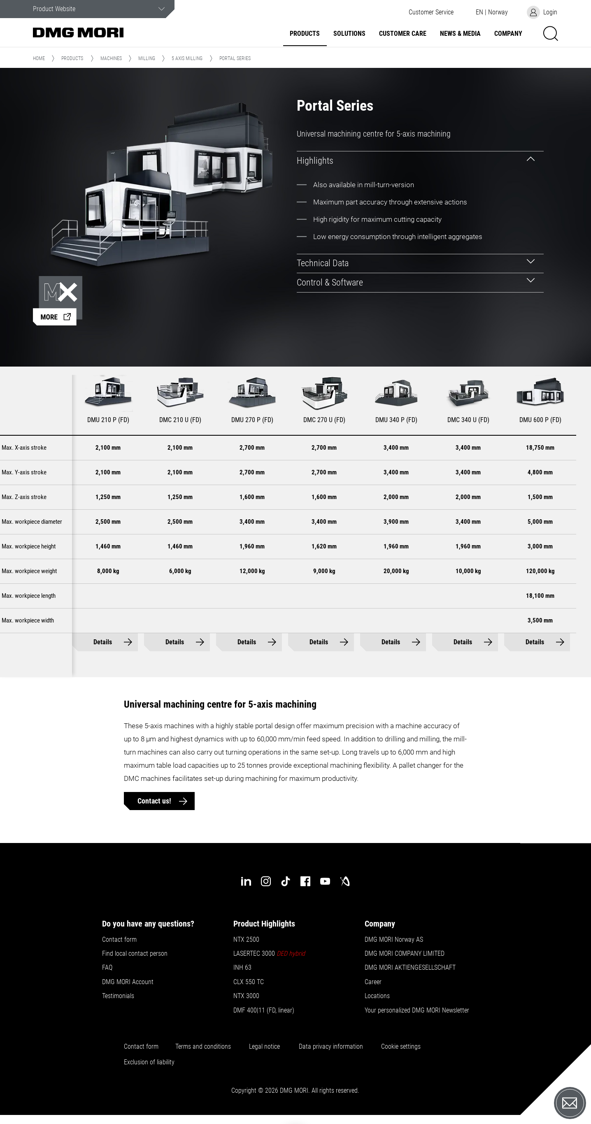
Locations (377, 996)
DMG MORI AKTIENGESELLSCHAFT (410, 967)
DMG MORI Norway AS (394, 939)
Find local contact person (135, 953)
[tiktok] (286, 881)
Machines (111, 58)
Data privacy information (331, 1046)
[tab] (420, 160)
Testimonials (118, 996)
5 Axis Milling (187, 58)
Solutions (349, 33)
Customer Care (402, 33)
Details (110, 642)
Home (39, 58)
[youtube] (325, 881)
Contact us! (155, 801)
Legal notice (264, 1046)
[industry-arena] (345, 881)
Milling (146, 58)
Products (305, 33)
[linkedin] (246, 881)
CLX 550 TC (248, 982)
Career (373, 982)
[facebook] (305, 881)
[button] (431, 12)
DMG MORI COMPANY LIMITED (404, 953)
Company (508, 33)
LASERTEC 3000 (269, 953)
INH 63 (242, 967)
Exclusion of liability (149, 1062)
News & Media (460, 33)
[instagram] (266, 881)
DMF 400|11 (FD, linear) (263, 1010)
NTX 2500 (246, 939)
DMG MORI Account (128, 982)
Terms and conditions (203, 1046)
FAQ (107, 967)
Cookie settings (402, 1046)
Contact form (119, 939)
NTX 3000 (246, 996)
